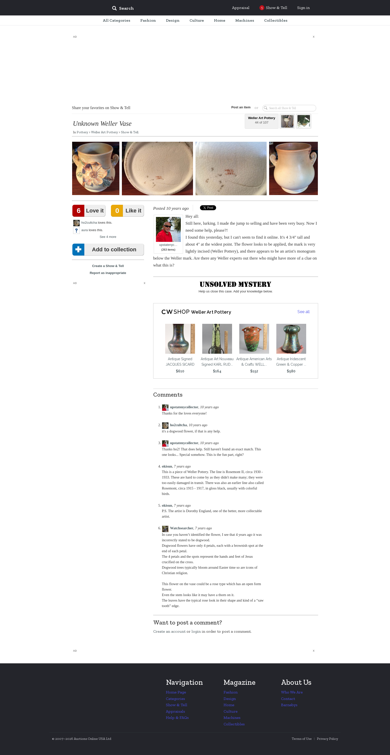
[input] (159, 9)
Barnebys (289, 704)
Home (229, 704)
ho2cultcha (89, 222)
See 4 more (107, 237)
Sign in (303, 7)
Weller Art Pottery (104, 132)
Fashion (231, 692)
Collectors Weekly (78, 8)
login (196, 631)
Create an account (169, 631)
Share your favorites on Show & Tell (101, 108)
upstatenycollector (184, 407)
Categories (175, 698)
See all (303, 311)
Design (230, 698)
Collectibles (234, 724)
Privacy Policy (327, 739)
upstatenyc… (168, 232)
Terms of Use (302, 739)
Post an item (240, 107)
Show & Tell (129, 132)
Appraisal (240, 7)
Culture (231, 711)
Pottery (82, 132)
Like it (127, 211)
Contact (288, 698)
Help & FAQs (177, 717)
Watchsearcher (181, 528)
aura (84, 230)
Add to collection (105, 250)
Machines (232, 717)
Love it (89, 211)
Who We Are (292, 692)
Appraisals (175, 711)
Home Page (176, 692)
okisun (167, 466)
